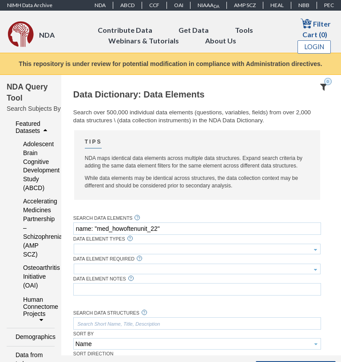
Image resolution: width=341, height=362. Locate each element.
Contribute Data (125, 30)
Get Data (193, 30)
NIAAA (208, 5)
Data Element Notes (99, 278)
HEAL (277, 5)
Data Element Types (99, 239)
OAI (178, 5)
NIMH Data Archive (29, 5)
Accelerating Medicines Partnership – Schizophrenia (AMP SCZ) (33, 228)
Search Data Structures (106, 313)
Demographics (32, 336)
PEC (329, 5)
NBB (303, 5)
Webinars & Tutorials (143, 40)
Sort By (83, 333)
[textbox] (197, 228)
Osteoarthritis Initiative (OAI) (33, 276)
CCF (154, 5)
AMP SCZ (245, 5)
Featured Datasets (32, 127)
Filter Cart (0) (316, 28)
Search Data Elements (103, 218)
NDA (100, 5)
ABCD (127, 5)
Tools (244, 30)
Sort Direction (93, 353)
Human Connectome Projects (36, 309)
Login (314, 47)
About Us (220, 40)
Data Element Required (104, 259)
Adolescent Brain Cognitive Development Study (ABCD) (33, 166)
